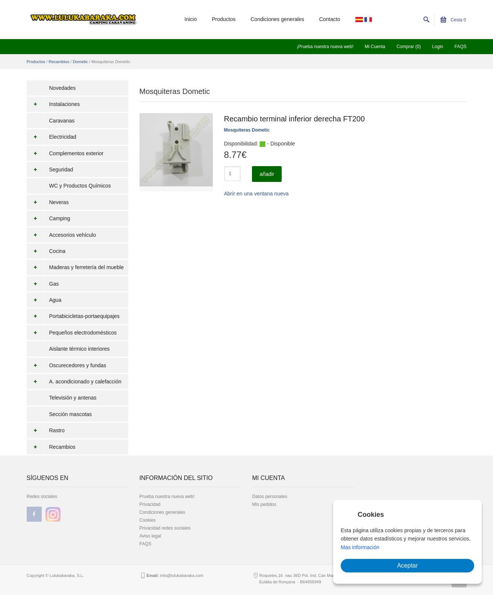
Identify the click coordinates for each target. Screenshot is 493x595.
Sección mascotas (70, 414)
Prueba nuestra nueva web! (167, 496)
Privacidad (150, 504)
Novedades (62, 88)
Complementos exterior (65, 153)
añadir (266, 174)
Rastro (46, 430)
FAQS (460, 46)
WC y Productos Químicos (80, 186)
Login (437, 46)
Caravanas (62, 121)
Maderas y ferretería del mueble (75, 267)
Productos (223, 19)
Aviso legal (150, 536)
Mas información (360, 547)
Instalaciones (53, 104)
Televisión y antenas (73, 398)
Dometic (80, 61)
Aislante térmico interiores (79, 349)
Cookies (148, 520)
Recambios (59, 61)
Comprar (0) (408, 46)
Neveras (48, 202)
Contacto (329, 19)
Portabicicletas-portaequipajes (73, 316)
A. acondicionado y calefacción (74, 381)
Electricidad (51, 136)
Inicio (191, 19)
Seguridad (50, 169)
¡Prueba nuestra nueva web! (325, 46)
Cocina (46, 251)
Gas (43, 283)
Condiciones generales (277, 19)
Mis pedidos (264, 504)
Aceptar (407, 565)
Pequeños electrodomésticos (72, 332)
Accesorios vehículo (61, 234)
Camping (48, 218)
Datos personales (269, 496)
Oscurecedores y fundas (66, 365)
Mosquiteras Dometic (247, 130)
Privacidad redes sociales (165, 528)
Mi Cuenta (375, 46)
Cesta (453, 20)
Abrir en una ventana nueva (256, 194)
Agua (44, 299)
